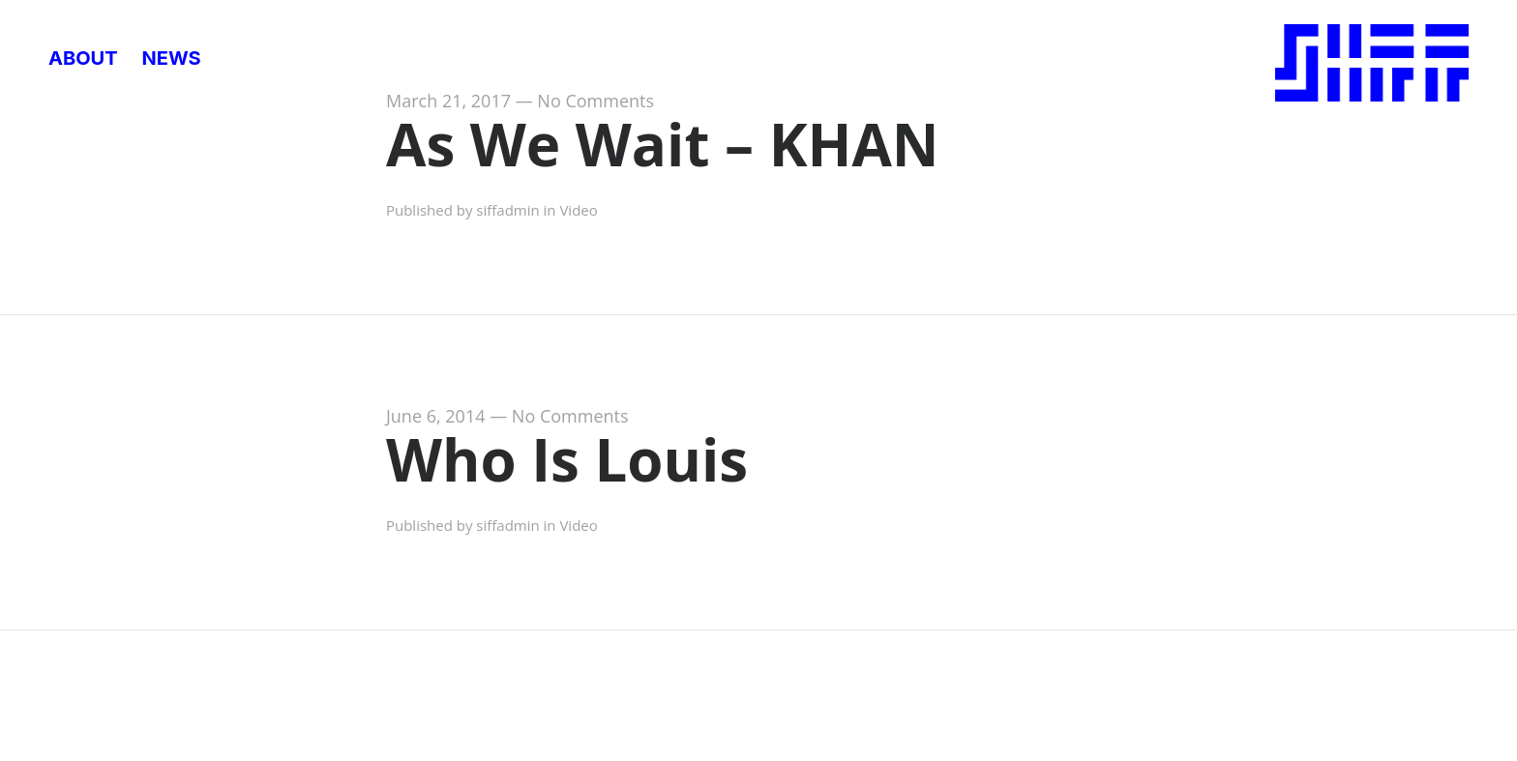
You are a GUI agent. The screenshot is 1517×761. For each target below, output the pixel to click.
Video (578, 210)
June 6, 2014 (436, 415)
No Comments (595, 100)
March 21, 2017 (448, 100)
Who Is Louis (567, 459)
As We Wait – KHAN (662, 144)
